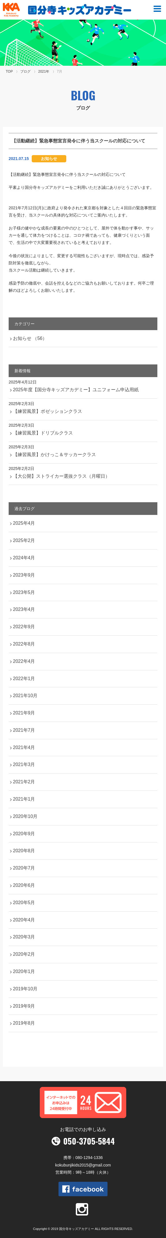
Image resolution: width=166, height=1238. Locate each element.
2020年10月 (25, 816)
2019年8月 (24, 1023)
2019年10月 (25, 988)
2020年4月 (24, 919)
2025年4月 (24, 523)
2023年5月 (24, 592)
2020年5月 (24, 902)
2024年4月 (24, 557)
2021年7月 (24, 730)
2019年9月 (24, 1006)
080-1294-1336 (89, 1157)
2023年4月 (24, 609)
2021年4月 (24, 747)
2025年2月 (24, 540)
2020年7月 (24, 868)
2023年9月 (24, 575)
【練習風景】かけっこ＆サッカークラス (54, 454)
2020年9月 (24, 833)
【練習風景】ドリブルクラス (43, 432)
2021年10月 (25, 695)
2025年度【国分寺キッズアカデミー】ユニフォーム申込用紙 (76, 389)
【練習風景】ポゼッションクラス (47, 411)
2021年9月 (24, 712)
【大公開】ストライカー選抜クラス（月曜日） (61, 476)
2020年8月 (24, 850)
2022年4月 (24, 661)
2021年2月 (24, 781)
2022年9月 (24, 626)
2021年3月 (24, 764)
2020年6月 (24, 885)
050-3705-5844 (89, 1141)
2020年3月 (24, 936)
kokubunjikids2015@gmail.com (83, 1165)
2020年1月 (24, 971)
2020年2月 (24, 954)
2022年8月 (24, 643)
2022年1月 (24, 678)
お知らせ (49, 158)
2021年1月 (24, 799)
